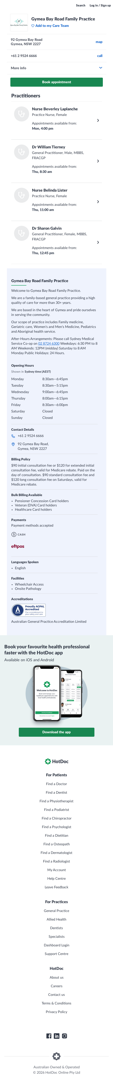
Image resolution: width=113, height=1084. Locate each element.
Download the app (56, 732)
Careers (56, 986)
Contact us (56, 994)
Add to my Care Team (50, 26)
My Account (56, 870)
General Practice (56, 911)
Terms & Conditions (56, 1003)
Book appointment (56, 82)
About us (57, 977)
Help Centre (56, 878)
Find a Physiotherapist (56, 801)
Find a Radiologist (56, 861)
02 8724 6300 (48, 343)
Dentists (56, 928)
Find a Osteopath (56, 844)
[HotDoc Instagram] (64, 1036)
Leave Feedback (56, 887)
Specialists (57, 936)
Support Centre (56, 954)
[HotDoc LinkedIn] (56, 1036)
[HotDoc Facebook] (49, 1036)
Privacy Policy (56, 1012)
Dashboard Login (56, 945)
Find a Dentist (56, 792)
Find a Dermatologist (56, 853)
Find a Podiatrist (56, 810)
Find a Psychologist (56, 827)
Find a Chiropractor (57, 818)
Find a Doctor (56, 784)
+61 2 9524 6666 (31, 436)
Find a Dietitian (56, 835)
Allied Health (56, 919)
